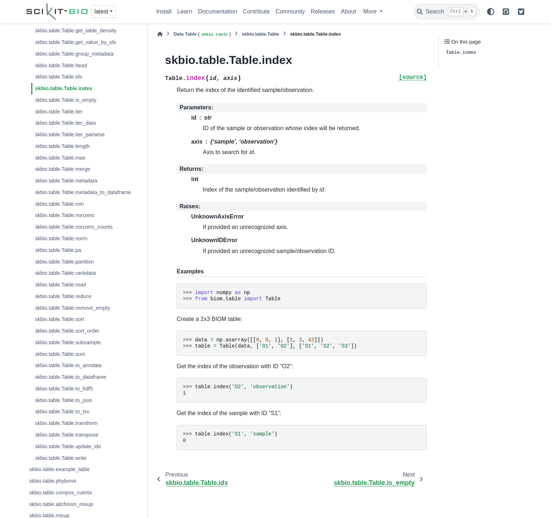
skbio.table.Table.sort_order (67, 331)
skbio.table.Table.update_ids (68, 446)
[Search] (447, 11)
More (370, 11)
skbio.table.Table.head (61, 65)
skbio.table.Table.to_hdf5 (64, 388)
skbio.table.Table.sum (60, 354)
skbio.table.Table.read (60, 285)
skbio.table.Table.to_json (63, 400)
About (348, 11)
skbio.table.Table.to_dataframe (70, 377)
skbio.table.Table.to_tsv (62, 411)
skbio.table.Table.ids (58, 77)
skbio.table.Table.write (61, 458)
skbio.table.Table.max (60, 158)
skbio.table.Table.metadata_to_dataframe (83, 192)
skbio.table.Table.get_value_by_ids (75, 42)
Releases (323, 11)
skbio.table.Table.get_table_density (75, 30)
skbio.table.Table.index (63, 88)
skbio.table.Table (260, 34)
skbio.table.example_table (59, 469)
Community (290, 11)
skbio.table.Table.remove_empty (72, 308)
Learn (184, 11)
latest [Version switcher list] (101, 11)
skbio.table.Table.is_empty (65, 100)
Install (164, 11)
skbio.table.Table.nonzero (64, 215)
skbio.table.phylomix (52, 481)
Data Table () (202, 34)
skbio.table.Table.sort (59, 319)
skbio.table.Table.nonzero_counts (74, 227)
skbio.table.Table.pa (58, 250)
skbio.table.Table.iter (59, 112)
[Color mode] (490, 11)
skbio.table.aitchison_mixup (61, 504)
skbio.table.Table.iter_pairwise (70, 134)
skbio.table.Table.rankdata (65, 273)
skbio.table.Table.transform (66, 423)
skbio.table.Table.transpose (66, 435)
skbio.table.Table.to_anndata (68, 365)
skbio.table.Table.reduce (63, 296)
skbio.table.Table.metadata (66, 181)
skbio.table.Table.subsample (68, 342)
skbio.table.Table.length (62, 146)
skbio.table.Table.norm (61, 238)
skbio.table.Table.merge (62, 169)
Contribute (256, 11)
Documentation (217, 11)
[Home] (159, 34)
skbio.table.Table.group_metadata (74, 54)
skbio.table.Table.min (59, 204)
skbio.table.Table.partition (64, 262)
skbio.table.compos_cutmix (60, 492)
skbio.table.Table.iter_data (65, 123)
